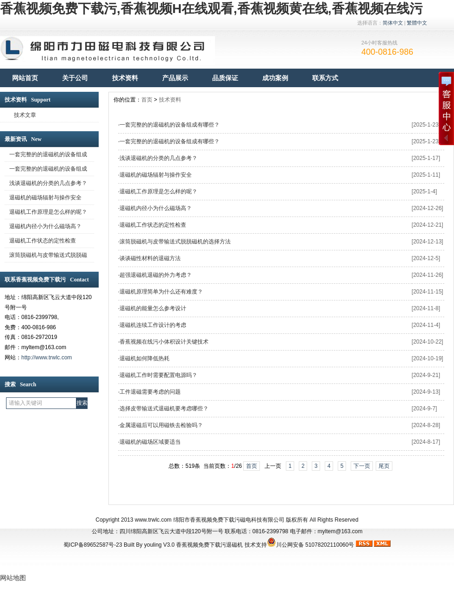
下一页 (361, 466)
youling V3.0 (159, 545)
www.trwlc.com (153, 520)
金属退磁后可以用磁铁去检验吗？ (161, 425)
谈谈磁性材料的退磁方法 (150, 258)
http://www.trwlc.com (46, 357)
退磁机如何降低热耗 (145, 358)
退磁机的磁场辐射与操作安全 (45, 197)
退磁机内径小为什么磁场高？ (45, 226)
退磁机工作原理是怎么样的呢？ (158, 191)
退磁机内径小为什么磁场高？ (156, 208)
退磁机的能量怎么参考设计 (153, 308)
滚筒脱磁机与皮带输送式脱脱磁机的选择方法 (175, 241)
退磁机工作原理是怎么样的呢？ (48, 212)
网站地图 (13, 577)
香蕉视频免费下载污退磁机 (209, 545)
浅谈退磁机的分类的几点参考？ (158, 158)
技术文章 (25, 115)
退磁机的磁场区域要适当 (150, 442)
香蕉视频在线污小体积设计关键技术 (164, 341)
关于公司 (75, 78)
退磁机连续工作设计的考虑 (153, 325)
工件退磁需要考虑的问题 (150, 392)
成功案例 (275, 78)
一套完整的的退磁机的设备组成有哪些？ (170, 141)
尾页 (384, 466)
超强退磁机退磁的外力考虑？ (156, 275)
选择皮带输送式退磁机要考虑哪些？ (164, 408)
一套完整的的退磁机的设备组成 (48, 154)
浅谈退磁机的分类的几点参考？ (48, 183)
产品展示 (175, 78)
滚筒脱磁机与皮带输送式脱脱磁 (48, 255)
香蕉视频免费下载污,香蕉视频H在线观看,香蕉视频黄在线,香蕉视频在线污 (211, 8)
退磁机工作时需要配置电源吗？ (158, 375)
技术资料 (125, 78)
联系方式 (325, 78)
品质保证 (225, 78)
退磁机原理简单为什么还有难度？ (161, 291)
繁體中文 (417, 23)
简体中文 (393, 23)
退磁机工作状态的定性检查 (42, 240)
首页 (146, 99)
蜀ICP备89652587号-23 (92, 545)
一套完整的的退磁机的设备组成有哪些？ (170, 124)
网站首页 (25, 78)
